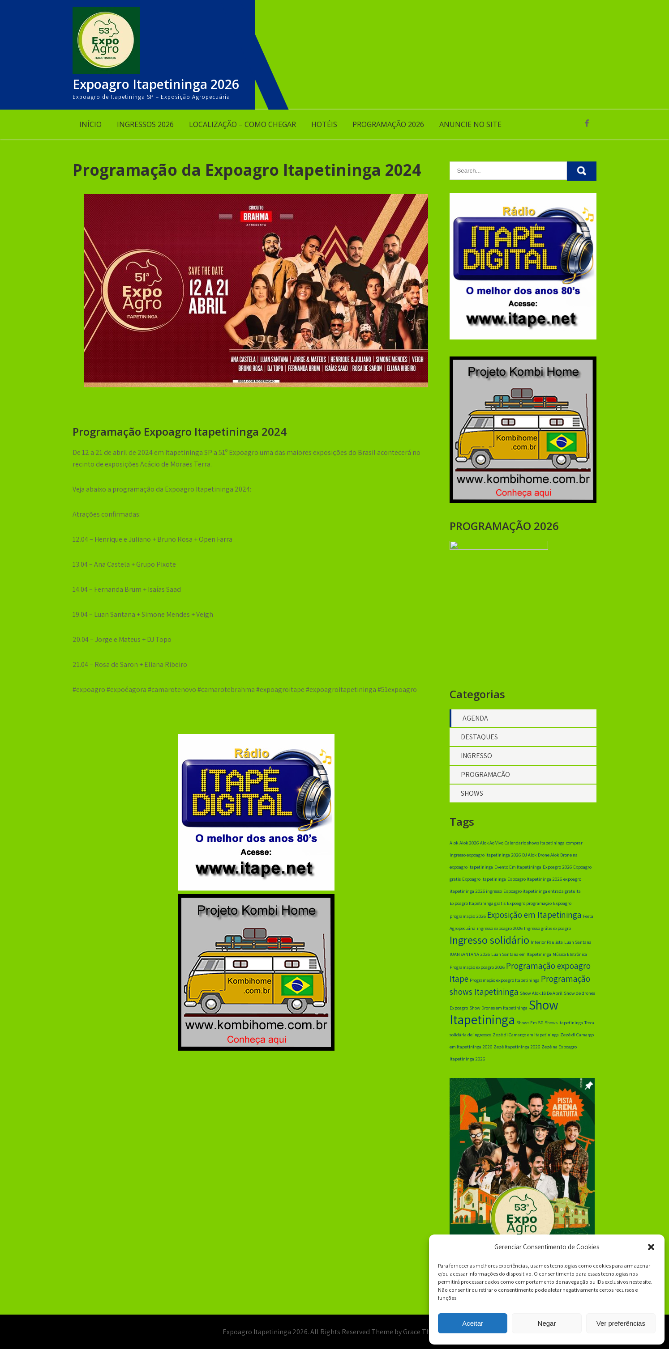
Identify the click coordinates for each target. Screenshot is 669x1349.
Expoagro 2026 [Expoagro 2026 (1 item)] (557, 870)
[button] (651, 1247)
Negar (547, 1323)
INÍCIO (90, 124)
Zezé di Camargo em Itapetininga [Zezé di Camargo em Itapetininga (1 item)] (526, 1038)
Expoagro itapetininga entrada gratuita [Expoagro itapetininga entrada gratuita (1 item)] (542, 894)
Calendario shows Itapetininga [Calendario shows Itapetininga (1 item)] (535, 846)
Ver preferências (620, 1323)
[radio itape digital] (256, 888)
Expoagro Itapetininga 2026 (156, 84)
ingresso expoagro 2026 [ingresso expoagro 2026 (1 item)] (500, 932)
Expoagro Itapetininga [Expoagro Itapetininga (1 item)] (484, 882)
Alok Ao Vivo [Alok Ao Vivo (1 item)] (491, 846)
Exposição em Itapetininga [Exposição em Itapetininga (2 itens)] (534, 918)
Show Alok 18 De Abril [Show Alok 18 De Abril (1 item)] (541, 996)
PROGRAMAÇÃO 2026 (388, 124)
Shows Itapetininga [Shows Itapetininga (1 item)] (564, 1026)
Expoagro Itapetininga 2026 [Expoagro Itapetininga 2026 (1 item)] (534, 882)
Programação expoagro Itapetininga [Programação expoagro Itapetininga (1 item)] (505, 983)
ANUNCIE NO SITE (470, 124)
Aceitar (472, 1323)
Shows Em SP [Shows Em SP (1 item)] (529, 1026)
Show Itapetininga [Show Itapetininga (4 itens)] (504, 1015)
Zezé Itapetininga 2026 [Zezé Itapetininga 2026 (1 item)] (516, 1050)
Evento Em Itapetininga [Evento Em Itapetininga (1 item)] (517, 870)
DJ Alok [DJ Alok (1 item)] (529, 858)
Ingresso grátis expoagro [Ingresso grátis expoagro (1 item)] (547, 932)
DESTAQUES (479, 740)
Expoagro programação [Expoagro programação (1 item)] (529, 907)
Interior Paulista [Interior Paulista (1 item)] (547, 945)
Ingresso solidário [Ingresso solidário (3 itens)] (489, 943)
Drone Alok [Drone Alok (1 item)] (548, 858)
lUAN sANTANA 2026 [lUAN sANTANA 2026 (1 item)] (470, 957)
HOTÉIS (324, 124)
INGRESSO (476, 759)
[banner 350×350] (256, 1048)
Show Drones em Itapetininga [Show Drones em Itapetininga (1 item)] (498, 1011)
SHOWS (472, 797)
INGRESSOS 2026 (145, 124)
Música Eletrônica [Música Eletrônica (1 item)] (570, 957)
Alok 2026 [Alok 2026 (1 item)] (469, 846)
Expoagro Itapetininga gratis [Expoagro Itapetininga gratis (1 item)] (478, 907)
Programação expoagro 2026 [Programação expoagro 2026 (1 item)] (477, 970)
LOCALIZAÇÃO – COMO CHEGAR (242, 124)
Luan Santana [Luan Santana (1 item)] (578, 945)
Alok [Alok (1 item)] (454, 846)
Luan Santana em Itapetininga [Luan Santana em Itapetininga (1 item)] (521, 957)
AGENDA (475, 721)
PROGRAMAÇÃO (485, 778)
